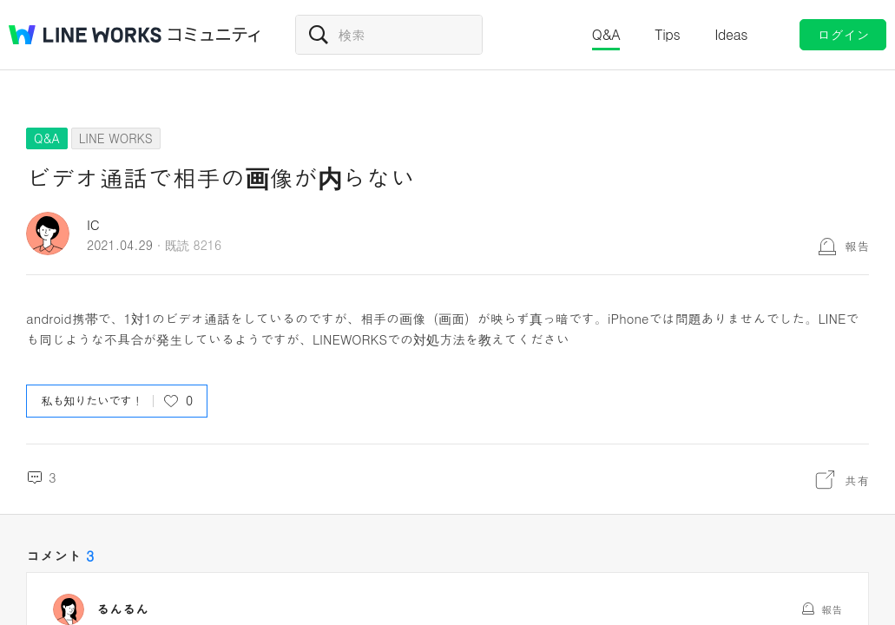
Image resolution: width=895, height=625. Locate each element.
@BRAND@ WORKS (85, 34)
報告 (857, 245)
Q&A (606, 34)
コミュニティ (214, 35)
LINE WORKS (116, 138)
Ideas (730, 34)
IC (93, 224)
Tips (667, 34)
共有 (857, 480)
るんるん (122, 609)
